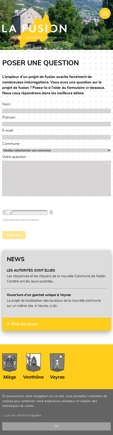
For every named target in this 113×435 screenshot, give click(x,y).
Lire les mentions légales (23, 415)
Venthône (33, 384)
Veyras (57, 384)
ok (56, 426)
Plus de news (24, 331)
